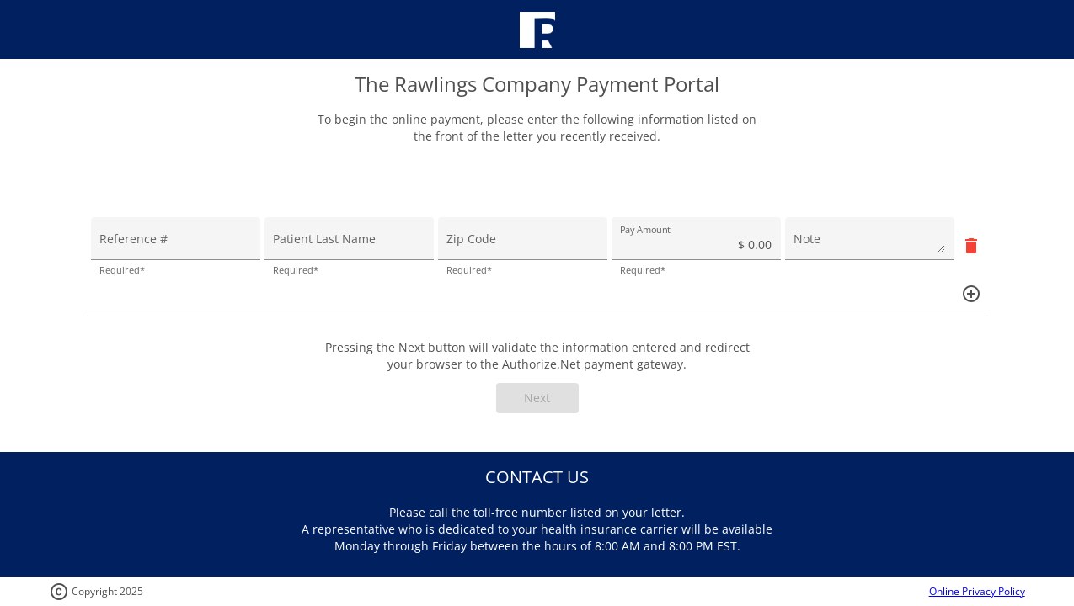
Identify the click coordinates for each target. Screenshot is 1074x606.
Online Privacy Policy (977, 591)
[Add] (971, 293)
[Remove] (971, 245)
